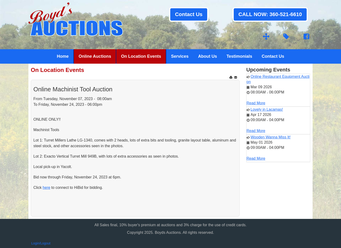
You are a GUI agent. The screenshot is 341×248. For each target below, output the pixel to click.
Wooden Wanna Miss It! (271, 137)
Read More (256, 103)
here (46, 188)
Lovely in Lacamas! (267, 109)
